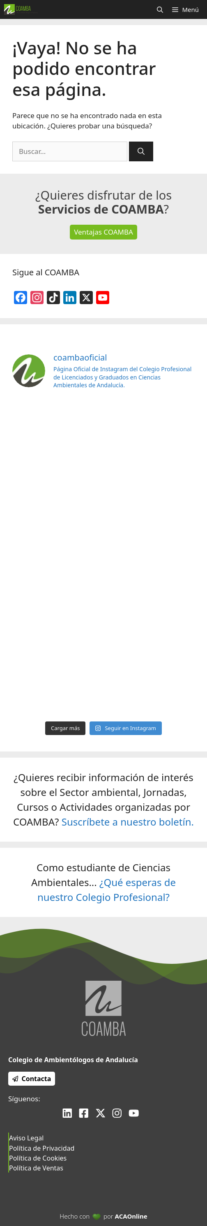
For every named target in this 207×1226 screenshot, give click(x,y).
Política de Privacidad (41, 1148)
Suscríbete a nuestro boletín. (128, 821)
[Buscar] (141, 151)
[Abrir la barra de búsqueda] (160, 9)
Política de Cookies (38, 1158)
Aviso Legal (26, 1137)
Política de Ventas (36, 1167)
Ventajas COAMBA (103, 232)
